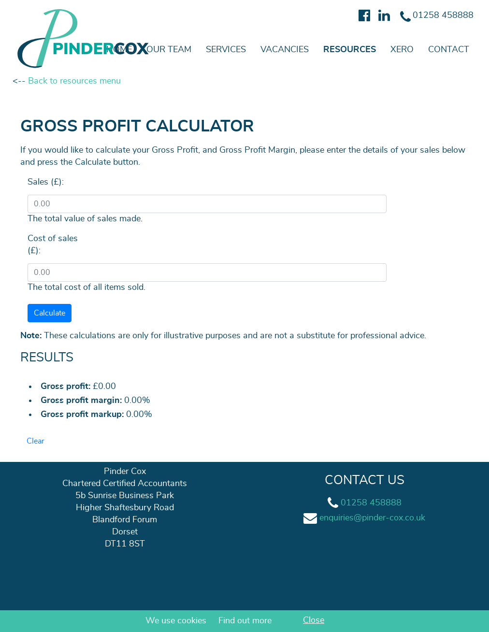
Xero (402, 49)
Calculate (49, 313)
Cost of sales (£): (53, 244)
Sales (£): (46, 182)
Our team (168, 49)
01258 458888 (371, 503)
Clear (35, 441)
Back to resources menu (74, 81)
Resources (349, 49)
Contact (448, 49)
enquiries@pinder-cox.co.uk (372, 518)
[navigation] (244, 50)
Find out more (245, 621)
